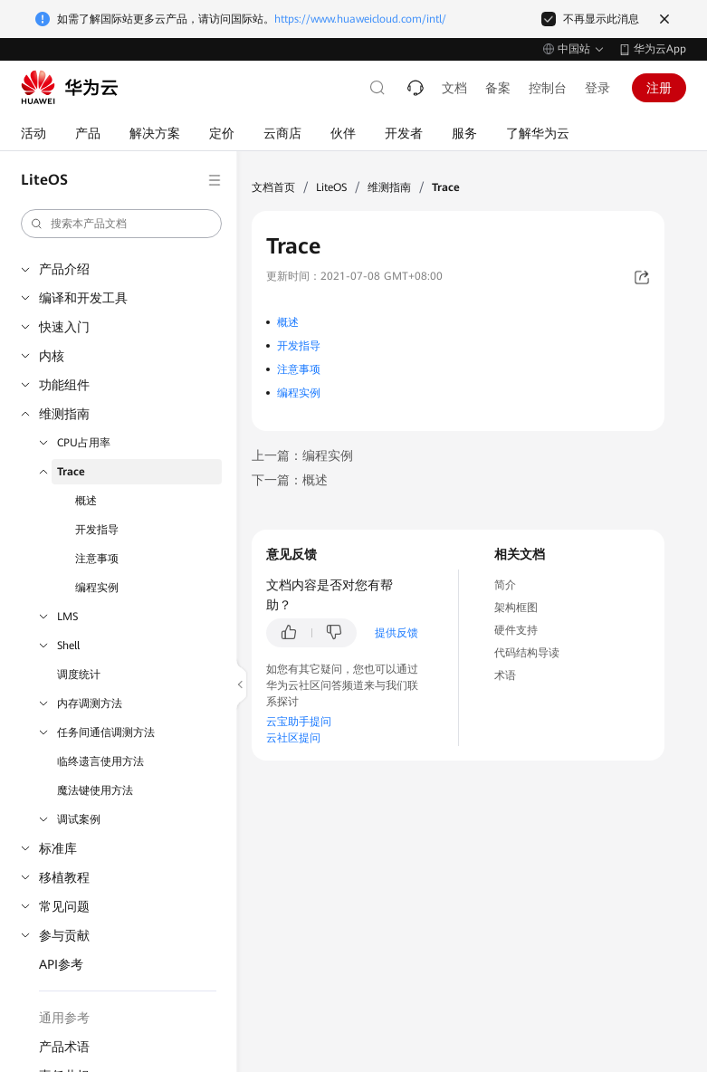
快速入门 (64, 327)
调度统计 (78, 674)
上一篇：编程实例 (302, 455)
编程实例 (97, 587)
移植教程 (64, 877)
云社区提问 (293, 738)
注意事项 (97, 558)
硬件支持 (516, 630)
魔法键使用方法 (95, 790)
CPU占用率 (83, 442)
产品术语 (64, 1046)
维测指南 (64, 414)
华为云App (660, 49)
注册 (659, 88)
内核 (51, 356)
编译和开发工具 (83, 298)
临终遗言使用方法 (100, 761)
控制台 (548, 88)
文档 (454, 88)
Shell (68, 645)
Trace (71, 471)
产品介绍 (64, 269)
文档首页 (273, 187)
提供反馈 (396, 633)
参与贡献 (64, 935)
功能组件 (64, 385)
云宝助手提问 (298, 721)
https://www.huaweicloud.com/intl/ (360, 19)
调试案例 (78, 819)
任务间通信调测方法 (106, 732)
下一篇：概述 (290, 480)
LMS (67, 616)
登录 (597, 88)
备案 (498, 88)
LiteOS (331, 187)
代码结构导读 (526, 652)
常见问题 (64, 906)
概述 (86, 500)
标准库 (58, 848)
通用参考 (64, 1017)
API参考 (61, 964)
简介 (505, 585)
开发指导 (97, 529)
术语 (505, 675)
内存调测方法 (89, 703)
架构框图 (516, 607)
